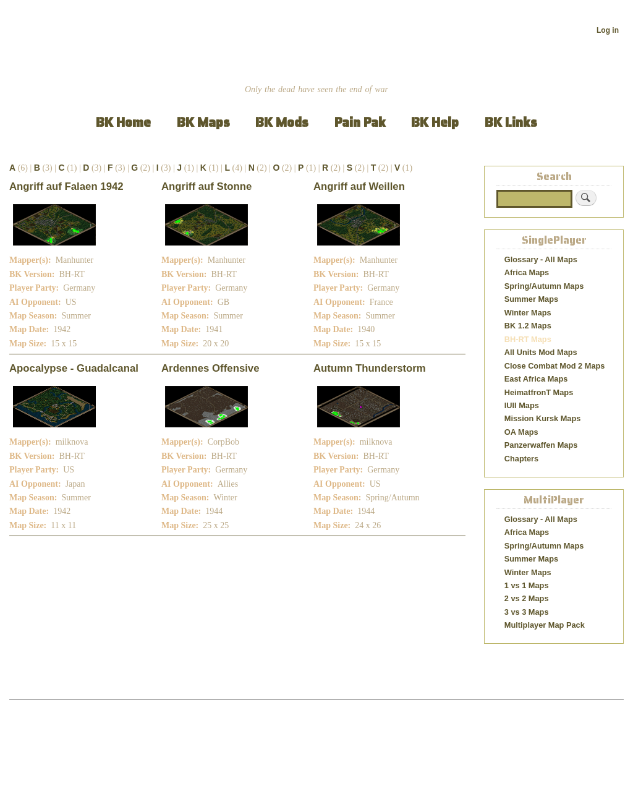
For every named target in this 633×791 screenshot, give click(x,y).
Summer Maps (531, 299)
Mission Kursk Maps (542, 418)
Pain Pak (360, 122)
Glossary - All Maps (540, 259)
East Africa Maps (536, 378)
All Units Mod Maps (540, 352)
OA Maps (521, 432)
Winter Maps (527, 312)
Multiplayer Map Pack (544, 625)
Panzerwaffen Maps (541, 445)
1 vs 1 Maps (526, 585)
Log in (608, 30)
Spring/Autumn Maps (544, 286)
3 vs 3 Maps (526, 612)
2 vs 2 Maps (526, 598)
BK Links (511, 122)
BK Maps (203, 122)
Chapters (521, 458)
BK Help (435, 122)
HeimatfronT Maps (539, 392)
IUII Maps (521, 405)
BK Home (123, 122)
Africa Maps (526, 272)
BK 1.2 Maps (527, 325)
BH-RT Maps (527, 339)
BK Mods (281, 122)
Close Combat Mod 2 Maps (554, 365)
